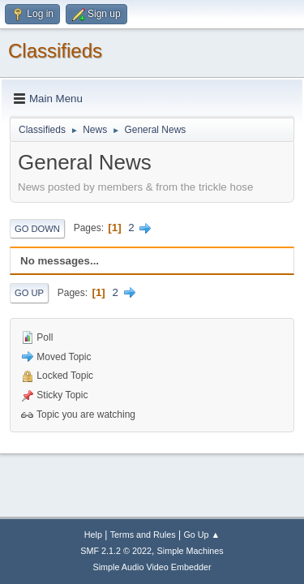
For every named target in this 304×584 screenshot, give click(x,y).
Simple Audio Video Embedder (151, 567)
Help (93, 534)
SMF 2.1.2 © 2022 (116, 551)
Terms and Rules (143, 534)
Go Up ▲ (201, 534)
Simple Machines (190, 551)
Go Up (29, 293)
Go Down (37, 229)
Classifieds (55, 51)
